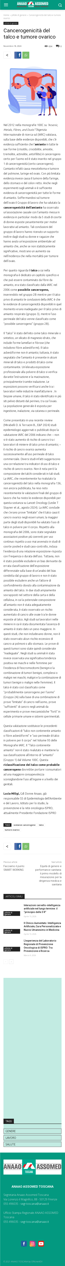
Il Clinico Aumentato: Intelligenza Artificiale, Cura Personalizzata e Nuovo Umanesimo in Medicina (42, 926)
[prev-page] (5, 961)
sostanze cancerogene (25, 825)
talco (41, 825)
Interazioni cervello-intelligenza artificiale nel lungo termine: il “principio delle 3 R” (42, 908)
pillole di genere (19, 15)
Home (6, 15)
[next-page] (11, 961)
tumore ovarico (12, 829)
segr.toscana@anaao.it (34, 1204)
